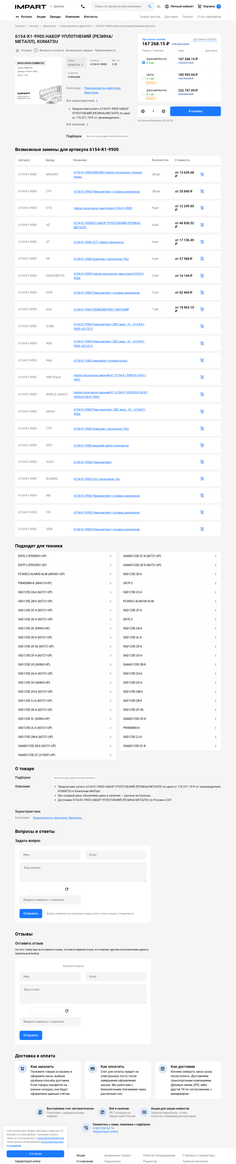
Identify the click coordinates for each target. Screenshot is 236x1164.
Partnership (84, 1133)
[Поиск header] (122, 6)
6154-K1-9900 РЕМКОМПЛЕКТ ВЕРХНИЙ (101, 286)
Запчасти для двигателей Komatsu (107, 135)
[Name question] (50, 798)
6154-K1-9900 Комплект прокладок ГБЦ (101, 243)
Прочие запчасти (116, 1139)
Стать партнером (84, 1125)
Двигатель (91, 92)
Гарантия (83, 1116)
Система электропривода (154, 1137)
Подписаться (208, 1151)
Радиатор (150, 1105)
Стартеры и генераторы (199, 1099)
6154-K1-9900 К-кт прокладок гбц (97, 430)
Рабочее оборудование (159, 1099)
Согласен (35, 1154)
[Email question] (115, 798)
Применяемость (111, 50)
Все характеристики (82, 100)
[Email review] (115, 920)
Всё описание (78, 124)
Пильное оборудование (120, 1133)
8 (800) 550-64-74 (29, 1099)
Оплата (188, 16)
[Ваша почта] (171, 1151)
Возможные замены (83, 50)
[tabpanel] (118, 819)
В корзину (195, 111)
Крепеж (109, 1127)
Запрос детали (150, 16)
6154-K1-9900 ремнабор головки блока (100, 330)
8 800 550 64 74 (103, 1072)
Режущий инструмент (158, 1116)
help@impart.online (105, 1075)
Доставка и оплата (204, 39)
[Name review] (50, 920)
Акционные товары (117, 1099)
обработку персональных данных (184, 1160)
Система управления (157, 1128)
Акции (41, 16)
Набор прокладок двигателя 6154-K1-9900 (103, 200)
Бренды (55, 16)
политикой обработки (50, 1138)
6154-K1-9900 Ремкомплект (93, 416)
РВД (146, 1111)
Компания (72, 16)
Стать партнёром (209, 16)
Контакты (91, 16)
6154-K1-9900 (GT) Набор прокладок (99, 229)
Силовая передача (156, 1122)
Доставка (171, 16)
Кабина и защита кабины (116, 1119)
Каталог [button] (23, 17)
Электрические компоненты (193, 1125)
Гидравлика (112, 1105)
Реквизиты (84, 1111)
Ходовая (188, 1116)
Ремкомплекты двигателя (102, 88)
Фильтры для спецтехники (201, 1111)
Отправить (30, 857)
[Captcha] (50, 843)
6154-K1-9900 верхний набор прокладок (101, 402)
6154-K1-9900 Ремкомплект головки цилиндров (107, 186)
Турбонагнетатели (195, 1105)
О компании (85, 1105)
